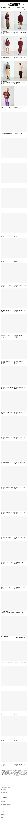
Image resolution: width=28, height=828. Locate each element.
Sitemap (3, 817)
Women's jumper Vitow (6, 210)
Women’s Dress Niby (19, 260)
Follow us (3, 814)
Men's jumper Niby (18, 562)
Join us (3, 801)
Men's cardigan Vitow (19, 462)
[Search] (5, 4)
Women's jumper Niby (6, 713)
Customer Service (6, 804)
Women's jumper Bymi (6, 160)
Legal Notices (4, 808)
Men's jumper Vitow (6, 335)
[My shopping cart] (26, 4)
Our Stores (4, 811)
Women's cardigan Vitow (7, 32)
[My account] (23, 4)
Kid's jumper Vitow (5, 107)
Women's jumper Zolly (19, 57)
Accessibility (4, 789)
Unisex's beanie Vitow (6, 310)
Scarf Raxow (4, 185)
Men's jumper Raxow (6, 57)
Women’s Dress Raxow (19, 387)
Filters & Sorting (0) (22, 7)
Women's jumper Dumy (6, 412)
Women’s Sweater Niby (6, 235)
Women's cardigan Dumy (7, 487)
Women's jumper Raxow (20, 32)
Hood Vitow (4, 764)
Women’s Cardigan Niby (20, 713)
